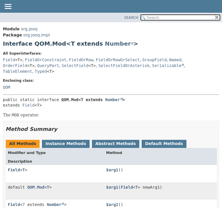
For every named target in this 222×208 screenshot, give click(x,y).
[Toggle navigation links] (8, 7)
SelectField (75, 65)
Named (175, 59)
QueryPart (48, 65)
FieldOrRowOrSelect (118, 59)
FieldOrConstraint (45, 59)
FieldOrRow (81, 59)
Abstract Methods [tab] (115, 143)
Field (9, 59)
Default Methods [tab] (164, 143)
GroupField (154, 59)
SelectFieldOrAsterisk (123, 65)
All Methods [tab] (22, 143)
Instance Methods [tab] (65, 143)
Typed (41, 71)
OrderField (15, 65)
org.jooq (29, 29)
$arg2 (112, 204)
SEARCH (131, 18)
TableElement (17, 71)
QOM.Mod (35, 187)
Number (118, 43)
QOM (6, 87)
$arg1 (112, 170)
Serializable (166, 65)
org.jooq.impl (36, 35)
